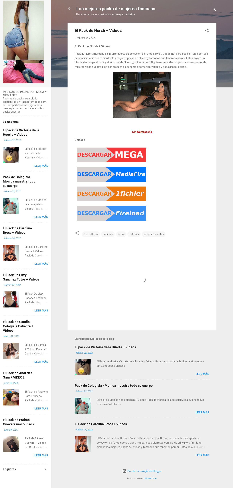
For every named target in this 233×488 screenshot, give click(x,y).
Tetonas (134, 234)
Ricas (121, 234)
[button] (207, 31)
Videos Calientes (154, 234)
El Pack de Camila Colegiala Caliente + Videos (18, 326)
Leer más (202, 374)
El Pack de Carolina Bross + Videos (101, 424)
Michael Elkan (151, 478)
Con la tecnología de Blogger (142, 471)
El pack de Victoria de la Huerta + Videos (105, 347)
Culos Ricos (91, 234)
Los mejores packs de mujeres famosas (115, 8)
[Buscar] (214, 9)
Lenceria (108, 234)
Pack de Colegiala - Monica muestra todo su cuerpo (114, 385)
